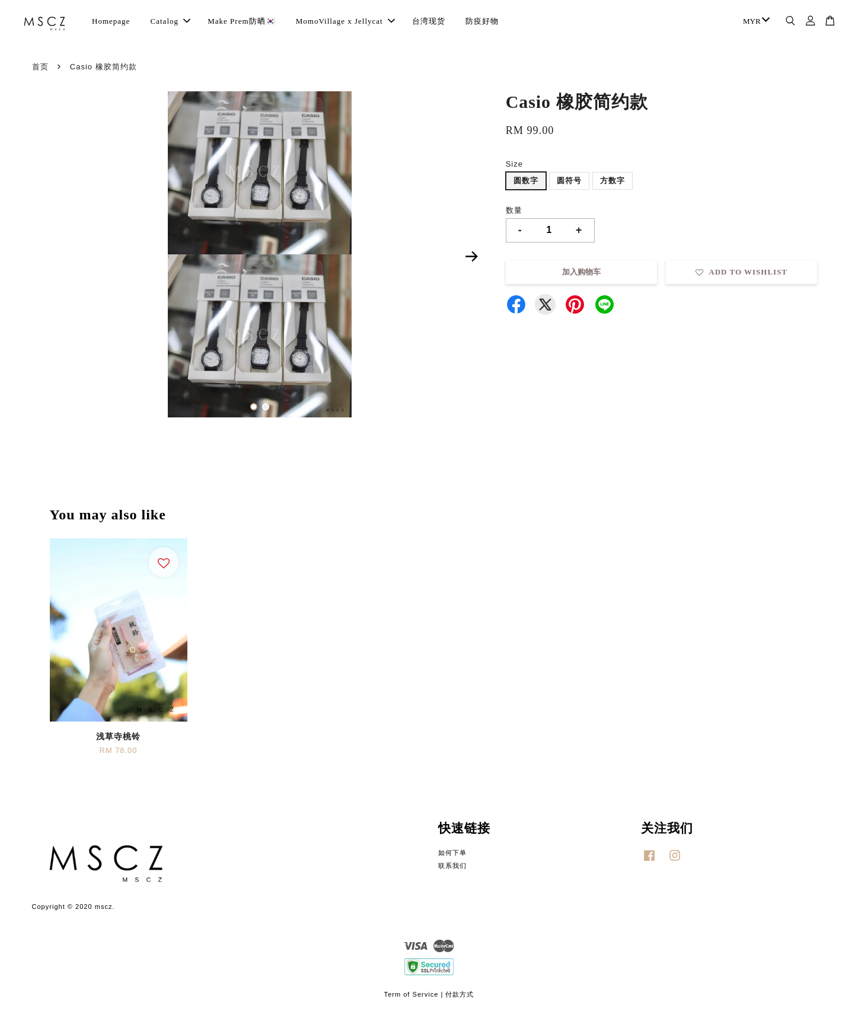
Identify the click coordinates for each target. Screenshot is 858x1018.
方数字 (612, 180)
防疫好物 (482, 21)
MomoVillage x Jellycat (345, 21)
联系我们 (452, 865)
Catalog (170, 21)
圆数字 (525, 180)
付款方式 (459, 994)
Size (514, 163)
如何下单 (452, 852)
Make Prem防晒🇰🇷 (241, 21)
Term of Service (411, 994)
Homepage (111, 21)
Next (472, 257)
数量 (514, 210)
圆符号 (569, 180)
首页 (40, 66)
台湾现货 (428, 21)
